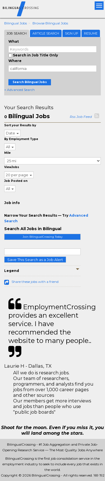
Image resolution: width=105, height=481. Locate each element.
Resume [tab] (90, 33)
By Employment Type (21, 139)
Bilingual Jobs (15, 23)
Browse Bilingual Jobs (50, 23)
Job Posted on (15, 181)
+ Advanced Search (19, 90)
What (13, 41)
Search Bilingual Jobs (30, 82)
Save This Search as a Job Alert (35, 259)
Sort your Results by (20, 125)
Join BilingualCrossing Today (42, 237)
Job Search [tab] (17, 33)
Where (15, 61)
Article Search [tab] (45, 33)
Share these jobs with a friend (35, 282)
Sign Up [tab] (71, 33)
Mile (7, 153)
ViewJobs (11, 167)
